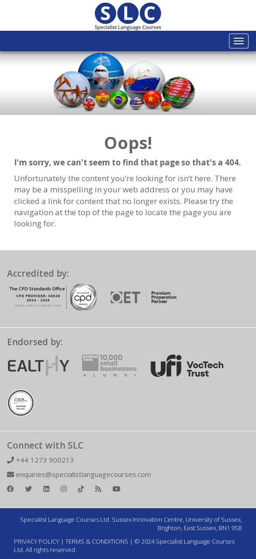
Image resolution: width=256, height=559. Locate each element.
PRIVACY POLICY (36, 541)
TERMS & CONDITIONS (96, 541)
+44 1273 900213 (40, 459)
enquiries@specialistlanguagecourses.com (79, 474)
